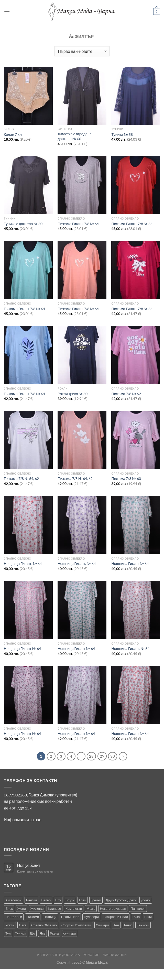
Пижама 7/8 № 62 (126, 394)
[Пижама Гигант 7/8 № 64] (82, 185)
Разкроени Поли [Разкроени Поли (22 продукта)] (115, 917)
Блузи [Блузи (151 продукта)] (69, 900)
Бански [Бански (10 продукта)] (31, 900)
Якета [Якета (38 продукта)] (54, 933)
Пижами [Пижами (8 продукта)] (33, 917)
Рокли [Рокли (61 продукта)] (9, 925)
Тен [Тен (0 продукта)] (116, 925)
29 (102, 756)
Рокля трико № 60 (73, 394)
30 (112, 756)
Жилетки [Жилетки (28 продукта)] (37, 908)
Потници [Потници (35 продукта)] (50, 917)
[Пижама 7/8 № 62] (135, 355)
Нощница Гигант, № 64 (23, 563)
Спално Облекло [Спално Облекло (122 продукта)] (44, 925)
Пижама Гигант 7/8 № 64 (78, 224)
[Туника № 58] (135, 96)
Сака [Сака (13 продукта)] (23, 925)
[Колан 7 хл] (28, 96)
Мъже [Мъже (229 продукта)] (90, 908)
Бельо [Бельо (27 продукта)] (46, 900)
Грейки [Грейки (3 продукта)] (96, 900)
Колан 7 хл (13, 134)
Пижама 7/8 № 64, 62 (21, 478)
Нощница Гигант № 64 (129, 563)
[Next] (123, 756)
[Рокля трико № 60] (82, 355)
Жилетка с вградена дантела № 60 (75, 136)
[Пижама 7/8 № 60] (135, 440)
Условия (91, 955)
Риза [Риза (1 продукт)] (136, 917)
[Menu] (7, 11)
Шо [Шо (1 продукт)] (32, 933)
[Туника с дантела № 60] (28, 185)
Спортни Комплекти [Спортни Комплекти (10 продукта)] (76, 925)
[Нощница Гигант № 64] (135, 525)
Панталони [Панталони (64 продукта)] (13, 917)
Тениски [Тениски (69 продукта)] (143, 925)
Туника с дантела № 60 (23, 224)
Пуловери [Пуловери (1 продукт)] (91, 917)
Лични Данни (115, 955)
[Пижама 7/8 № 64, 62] (28, 440)
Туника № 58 (122, 134)
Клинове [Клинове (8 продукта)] (54, 908)
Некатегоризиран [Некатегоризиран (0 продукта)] (113, 908)
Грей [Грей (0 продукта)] (82, 900)
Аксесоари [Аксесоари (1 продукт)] (13, 900)
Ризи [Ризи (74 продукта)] (148, 917)
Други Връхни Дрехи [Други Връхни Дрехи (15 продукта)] (121, 900)
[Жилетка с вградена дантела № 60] (82, 96)
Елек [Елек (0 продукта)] (9, 908)
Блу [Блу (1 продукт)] (58, 900)
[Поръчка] (81, 51)
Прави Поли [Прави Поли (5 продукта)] (70, 917)
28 (91, 756)
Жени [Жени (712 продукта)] (21, 908)
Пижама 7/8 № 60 (126, 478)
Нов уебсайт (28, 865)
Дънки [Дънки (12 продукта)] (145, 900)
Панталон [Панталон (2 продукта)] (137, 908)
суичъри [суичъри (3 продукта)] (69, 933)
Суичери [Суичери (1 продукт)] (102, 925)
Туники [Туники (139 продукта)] (20, 933)
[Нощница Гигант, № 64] (28, 525)
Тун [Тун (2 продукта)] (8, 933)
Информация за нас (22, 819)
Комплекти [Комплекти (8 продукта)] (73, 908)
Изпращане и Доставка (58, 955)
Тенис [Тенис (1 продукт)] (128, 925)
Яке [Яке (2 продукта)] (42, 933)
